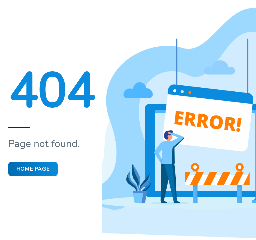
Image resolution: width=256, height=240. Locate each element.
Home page (38, 169)
